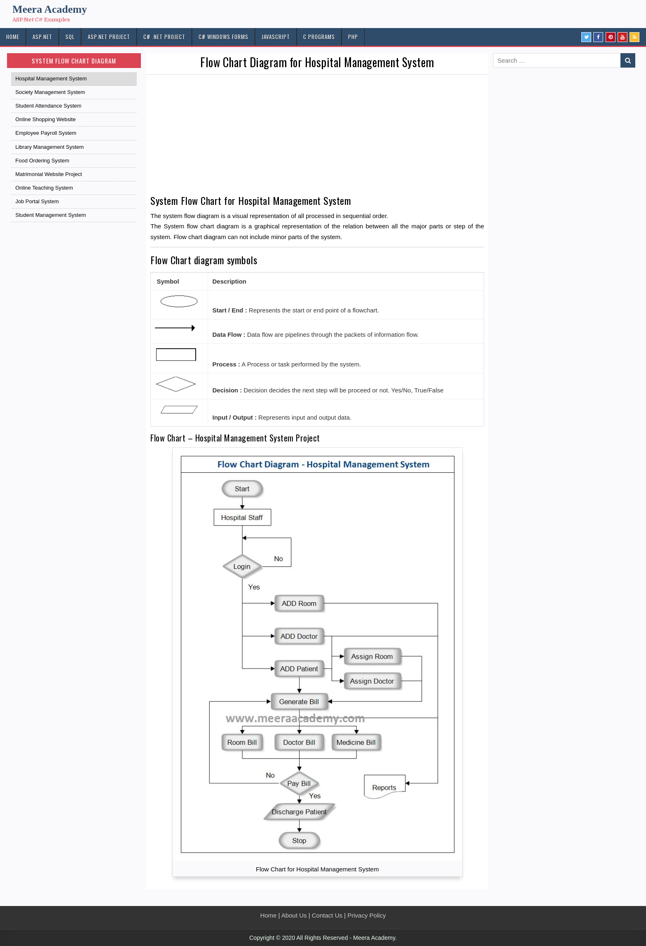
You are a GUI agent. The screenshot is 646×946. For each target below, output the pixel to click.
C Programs (319, 37)
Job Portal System (37, 201)
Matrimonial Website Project (48, 174)
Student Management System (50, 215)
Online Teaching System (44, 188)
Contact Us (327, 915)
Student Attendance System (48, 106)
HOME (12, 37)
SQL (70, 37)
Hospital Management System (51, 78)
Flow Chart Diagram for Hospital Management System (317, 62)
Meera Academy (49, 9)
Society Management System (50, 92)
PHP (353, 37)
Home (268, 915)
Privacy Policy (366, 915)
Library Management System (49, 147)
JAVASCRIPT (276, 37)
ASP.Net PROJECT (109, 37)
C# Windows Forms (223, 37)
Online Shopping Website (45, 119)
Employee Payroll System (45, 133)
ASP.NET (42, 37)
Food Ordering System (42, 160)
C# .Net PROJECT (164, 37)
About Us (294, 915)
